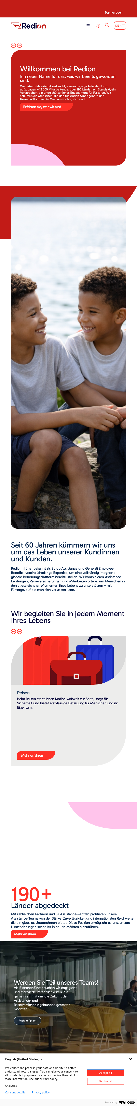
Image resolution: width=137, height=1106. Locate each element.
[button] (88, 26)
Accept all (105, 1073)
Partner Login (114, 12)
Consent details (15, 1092)
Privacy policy (41, 1092)
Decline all (105, 1081)
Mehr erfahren (32, 755)
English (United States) (24, 1059)
